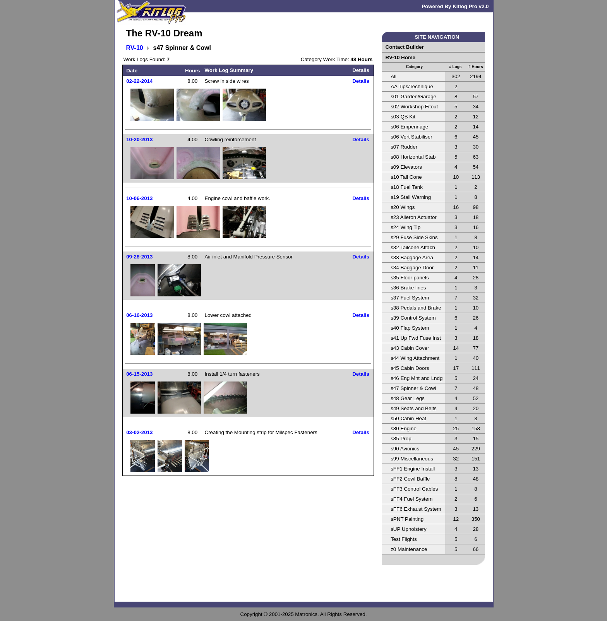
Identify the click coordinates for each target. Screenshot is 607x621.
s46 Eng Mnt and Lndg (416, 378)
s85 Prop (401, 438)
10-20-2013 (139, 139)
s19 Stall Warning (411, 197)
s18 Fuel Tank (407, 187)
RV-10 (134, 47)
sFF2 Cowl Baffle (410, 479)
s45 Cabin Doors (410, 368)
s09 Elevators (406, 167)
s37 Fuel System (410, 298)
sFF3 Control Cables (414, 489)
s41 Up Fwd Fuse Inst (416, 338)
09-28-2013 (139, 257)
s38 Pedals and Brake (416, 308)
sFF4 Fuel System (411, 499)
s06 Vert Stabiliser (411, 137)
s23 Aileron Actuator (414, 217)
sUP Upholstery (408, 529)
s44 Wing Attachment (415, 358)
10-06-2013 (139, 198)
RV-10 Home (401, 57)
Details (360, 81)
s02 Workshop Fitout (414, 106)
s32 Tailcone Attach (413, 247)
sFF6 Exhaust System (416, 509)
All (393, 76)
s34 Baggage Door (412, 267)
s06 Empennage (409, 127)
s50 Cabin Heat (408, 418)
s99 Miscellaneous (412, 459)
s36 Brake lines (408, 288)
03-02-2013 (139, 432)
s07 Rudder (404, 147)
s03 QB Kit (403, 117)
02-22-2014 (139, 81)
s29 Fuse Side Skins (414, 237)
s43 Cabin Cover (410, 348)
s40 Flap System (410, 328)
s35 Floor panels (410, 278)
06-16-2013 (139, 315)
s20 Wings (403, 207)
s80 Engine (404, 428)
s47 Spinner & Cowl (413, 388)
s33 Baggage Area (412, 257)
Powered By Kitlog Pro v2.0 (455, 6)
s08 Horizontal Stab (413, 157)
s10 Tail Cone (406, 177)
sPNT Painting (407, 519)
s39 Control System (413, 318)
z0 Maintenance (409, 549)
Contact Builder (405, 47)
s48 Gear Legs (407, 398)
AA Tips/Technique (412, 86)
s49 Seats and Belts (414, 408)
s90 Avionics (405, 449)
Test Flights (404, 539)
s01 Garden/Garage (413, 96)
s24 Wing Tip (405, 227)
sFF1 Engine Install (413, 469)
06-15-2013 (139, 374)
